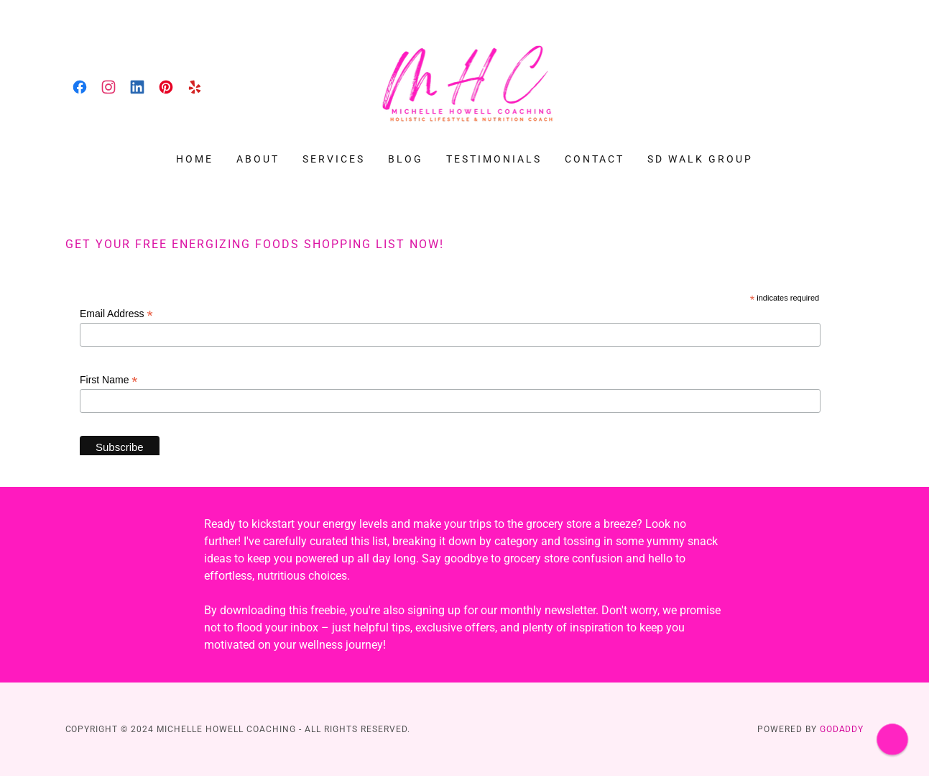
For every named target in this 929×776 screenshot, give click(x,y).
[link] (79, 87)
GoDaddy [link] (842, 729)
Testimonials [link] (494, 159)
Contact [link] (594, 159)
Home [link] (194, 159)
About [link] (257, 159)
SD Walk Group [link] (700, 159)
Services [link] (333, 159)
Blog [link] (405, 159)
